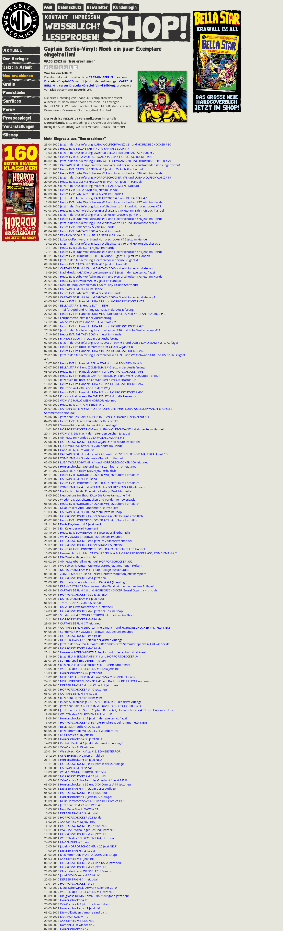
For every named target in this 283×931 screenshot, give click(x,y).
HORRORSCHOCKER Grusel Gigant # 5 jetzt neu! (92, 545)
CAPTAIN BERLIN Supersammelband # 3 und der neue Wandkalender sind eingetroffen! (120, 165)
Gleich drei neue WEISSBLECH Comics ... (87, 871)
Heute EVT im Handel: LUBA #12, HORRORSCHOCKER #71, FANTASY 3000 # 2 (112, 314)
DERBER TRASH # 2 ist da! (77, 850)
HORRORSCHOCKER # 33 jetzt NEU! (84, 776)
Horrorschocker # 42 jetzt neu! (81, 673)
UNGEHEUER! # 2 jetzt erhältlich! (82, 755)
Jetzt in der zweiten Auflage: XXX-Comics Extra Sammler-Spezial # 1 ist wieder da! (115, 644)
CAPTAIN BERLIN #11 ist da (78, 479)
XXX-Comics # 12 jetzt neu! (78, 821)
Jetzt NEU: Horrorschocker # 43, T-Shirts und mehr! (95, 665)
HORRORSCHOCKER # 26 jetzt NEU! (84, 834)
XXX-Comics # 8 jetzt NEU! (77, 921)
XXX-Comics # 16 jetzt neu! (78, 735)
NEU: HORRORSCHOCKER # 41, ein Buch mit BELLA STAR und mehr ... (107, 681)
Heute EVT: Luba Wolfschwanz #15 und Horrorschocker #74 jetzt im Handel (111, 252)
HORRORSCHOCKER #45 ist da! (81, 648)
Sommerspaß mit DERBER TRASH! (83, 660)
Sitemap (10, 135)
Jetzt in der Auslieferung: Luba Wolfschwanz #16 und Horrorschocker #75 (110, 243)
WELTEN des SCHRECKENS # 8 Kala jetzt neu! (90, 669)
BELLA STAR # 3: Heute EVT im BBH (84, 305)
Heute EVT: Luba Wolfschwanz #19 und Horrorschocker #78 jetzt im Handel (111, 173)
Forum (9, 109)
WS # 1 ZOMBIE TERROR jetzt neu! (83, 772)
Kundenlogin (125, 7)
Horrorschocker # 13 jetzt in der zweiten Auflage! (93, 718)
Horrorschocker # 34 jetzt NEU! (81, 760)
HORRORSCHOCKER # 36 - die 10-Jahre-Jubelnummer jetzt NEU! (103, 722)
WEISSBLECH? (72, 25)
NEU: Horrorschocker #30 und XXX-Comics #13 (92, 801)
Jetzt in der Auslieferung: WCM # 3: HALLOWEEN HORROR (99, 186)
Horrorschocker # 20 (74, 900)
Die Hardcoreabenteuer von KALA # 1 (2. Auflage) (93, 582)
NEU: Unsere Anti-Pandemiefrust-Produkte (89, 508)
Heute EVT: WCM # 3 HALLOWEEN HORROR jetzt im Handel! (101, 181)
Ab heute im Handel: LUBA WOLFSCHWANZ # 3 (92, 437)
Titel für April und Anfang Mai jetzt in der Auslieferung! (97, 309)
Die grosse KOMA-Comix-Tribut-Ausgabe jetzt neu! (94, 896)
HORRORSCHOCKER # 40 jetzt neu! (84, 689)
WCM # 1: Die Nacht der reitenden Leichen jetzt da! (95, 433)
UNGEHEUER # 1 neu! (74, 842)
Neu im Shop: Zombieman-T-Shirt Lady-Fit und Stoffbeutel (99, 285)
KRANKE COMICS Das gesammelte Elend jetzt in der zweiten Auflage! (106, 586)
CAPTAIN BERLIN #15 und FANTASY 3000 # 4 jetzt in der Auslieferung (107, 268)
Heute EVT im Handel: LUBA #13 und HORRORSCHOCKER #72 (102, 301)
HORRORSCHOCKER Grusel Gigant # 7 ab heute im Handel (100, 442)
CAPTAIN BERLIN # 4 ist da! (78, 693)
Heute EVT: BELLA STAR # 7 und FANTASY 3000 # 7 (94, 148)
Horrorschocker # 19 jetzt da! (80, 908)
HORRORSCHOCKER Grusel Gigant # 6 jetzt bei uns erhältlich (101, 516)
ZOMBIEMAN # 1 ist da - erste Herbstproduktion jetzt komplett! (103, 574)
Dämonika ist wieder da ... (77, 925)
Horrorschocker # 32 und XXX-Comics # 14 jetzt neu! (95, 784)
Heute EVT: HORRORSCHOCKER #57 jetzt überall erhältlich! (100, 483)
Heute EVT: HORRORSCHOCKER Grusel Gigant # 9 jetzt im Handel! (105, 256)
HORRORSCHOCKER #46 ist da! (81, 636)
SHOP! (145, 27)
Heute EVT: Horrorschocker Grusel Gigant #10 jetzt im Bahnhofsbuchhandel (112, 210)
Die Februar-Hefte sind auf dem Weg (85, 388)
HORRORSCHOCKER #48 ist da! (81, 619)
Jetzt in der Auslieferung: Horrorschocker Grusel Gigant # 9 (100, 260)
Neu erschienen (18, 75)
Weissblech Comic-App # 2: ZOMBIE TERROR (90, 751)
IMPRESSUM (86, 16)
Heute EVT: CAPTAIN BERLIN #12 (82, 404)
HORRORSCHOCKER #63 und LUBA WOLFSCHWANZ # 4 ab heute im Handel (112, 429)
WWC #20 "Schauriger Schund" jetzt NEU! (88, 830)
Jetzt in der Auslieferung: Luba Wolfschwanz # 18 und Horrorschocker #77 (110, 206)
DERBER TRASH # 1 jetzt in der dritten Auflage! (91, 640)
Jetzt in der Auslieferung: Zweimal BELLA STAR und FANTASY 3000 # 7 (107, 153)
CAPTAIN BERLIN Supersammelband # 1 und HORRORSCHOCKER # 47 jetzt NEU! (115, 627)
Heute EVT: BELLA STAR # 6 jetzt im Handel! (89, 190)
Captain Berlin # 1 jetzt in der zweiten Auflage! (91, 743)
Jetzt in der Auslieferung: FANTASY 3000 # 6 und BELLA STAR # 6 (103, 198)
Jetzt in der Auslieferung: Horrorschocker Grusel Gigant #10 (100, 214)
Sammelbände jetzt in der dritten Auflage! (88, 425)
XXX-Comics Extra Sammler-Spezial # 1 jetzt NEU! (93, 780)
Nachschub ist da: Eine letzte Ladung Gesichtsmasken (96, 491)
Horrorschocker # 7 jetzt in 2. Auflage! (86, 797)
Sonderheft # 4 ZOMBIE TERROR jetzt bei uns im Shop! (97, 632)
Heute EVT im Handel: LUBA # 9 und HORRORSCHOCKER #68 (101, 371)
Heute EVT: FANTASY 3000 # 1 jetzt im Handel (91, 334)
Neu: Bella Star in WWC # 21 (79, 809)
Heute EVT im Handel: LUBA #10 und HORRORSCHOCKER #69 (102, 351)
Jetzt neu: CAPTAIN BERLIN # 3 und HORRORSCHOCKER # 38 (101, 706)
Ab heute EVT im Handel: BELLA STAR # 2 (88, 322)
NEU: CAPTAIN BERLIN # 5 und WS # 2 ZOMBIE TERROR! (98, 677)
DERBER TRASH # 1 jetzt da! (78, 879)
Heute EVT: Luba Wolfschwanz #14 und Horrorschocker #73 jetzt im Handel (111, 276)
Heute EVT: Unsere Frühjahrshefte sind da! (89, 421)
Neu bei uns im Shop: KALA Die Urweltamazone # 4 (95, 495)
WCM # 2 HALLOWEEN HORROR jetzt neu (88, 400)
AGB (48, 7)
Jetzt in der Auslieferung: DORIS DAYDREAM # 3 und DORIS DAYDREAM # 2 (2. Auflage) (119, 342)
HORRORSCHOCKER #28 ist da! (81, 817)
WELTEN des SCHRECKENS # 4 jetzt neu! (87, 838)
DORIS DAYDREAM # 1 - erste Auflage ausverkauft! (94, 570)
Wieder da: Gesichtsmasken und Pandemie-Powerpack (97, 499)
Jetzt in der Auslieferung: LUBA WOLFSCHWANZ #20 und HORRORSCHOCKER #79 (115, 161)
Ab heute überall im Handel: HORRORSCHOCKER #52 (96, 561)
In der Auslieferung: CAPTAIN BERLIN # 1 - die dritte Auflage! (101, 702)
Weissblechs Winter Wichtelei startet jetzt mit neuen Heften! (101, 565)
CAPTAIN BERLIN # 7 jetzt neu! (80, 623)
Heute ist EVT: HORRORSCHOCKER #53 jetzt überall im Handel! (102, 549)
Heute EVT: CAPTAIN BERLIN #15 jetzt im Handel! (93, 264)
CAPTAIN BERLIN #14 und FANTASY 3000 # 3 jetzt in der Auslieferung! (107, 297)
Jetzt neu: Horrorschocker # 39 (81, 698)
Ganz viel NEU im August (77, 450)
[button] (46, 68)
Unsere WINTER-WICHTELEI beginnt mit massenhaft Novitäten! (103, 652)
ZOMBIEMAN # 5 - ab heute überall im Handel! (91, 458)
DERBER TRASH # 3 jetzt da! (78, 813)
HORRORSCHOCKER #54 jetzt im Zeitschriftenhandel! (96, 541)
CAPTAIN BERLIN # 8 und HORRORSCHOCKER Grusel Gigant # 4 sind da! (109, 590)
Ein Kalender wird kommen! (79, 528)
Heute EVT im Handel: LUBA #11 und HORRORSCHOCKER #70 (102, 326)
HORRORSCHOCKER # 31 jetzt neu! (84, 793)
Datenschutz (70, 7)
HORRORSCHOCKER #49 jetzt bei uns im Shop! (91, 611)
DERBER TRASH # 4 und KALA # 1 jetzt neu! (89, 685)
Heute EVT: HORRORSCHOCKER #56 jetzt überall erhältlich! (100, 504)
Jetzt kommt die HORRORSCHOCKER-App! (88, 854)
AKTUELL (12, 50)
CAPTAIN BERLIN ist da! (76, 768)
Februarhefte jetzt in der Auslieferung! (86, 318)
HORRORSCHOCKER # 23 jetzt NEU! (84, 867)
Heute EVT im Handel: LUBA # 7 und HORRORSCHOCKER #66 (101, 392)
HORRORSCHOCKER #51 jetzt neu (83, 578)
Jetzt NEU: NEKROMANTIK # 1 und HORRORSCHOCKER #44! (100, 656)
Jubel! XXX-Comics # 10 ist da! (80, 875)
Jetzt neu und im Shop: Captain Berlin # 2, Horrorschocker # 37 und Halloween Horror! (119, 710)
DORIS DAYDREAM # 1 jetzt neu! (82, 598)
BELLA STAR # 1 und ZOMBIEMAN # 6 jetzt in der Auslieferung (102, 367)
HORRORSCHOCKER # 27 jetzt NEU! (84, 826)
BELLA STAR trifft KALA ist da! (80, 726)
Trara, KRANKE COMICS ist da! (80, 603)
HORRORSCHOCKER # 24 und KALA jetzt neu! (90, 863)
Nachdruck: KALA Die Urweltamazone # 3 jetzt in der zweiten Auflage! (107, 272)
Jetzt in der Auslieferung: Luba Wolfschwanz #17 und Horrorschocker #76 (110, 223)
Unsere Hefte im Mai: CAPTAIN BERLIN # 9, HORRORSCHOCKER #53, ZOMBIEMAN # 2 (118, 553)
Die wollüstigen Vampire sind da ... (83, 912)
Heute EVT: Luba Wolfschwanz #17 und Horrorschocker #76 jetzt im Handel (111, 219)
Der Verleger (16, 59)
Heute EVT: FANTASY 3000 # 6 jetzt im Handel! (91, 194)
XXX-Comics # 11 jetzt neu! (78, 859)
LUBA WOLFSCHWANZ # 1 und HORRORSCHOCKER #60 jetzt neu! (104, 462)
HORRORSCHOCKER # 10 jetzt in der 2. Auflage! (92, 764)
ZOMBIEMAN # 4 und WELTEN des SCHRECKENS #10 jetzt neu (102, 487)
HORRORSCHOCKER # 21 (77, 883)
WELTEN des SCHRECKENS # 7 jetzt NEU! (87, 714)
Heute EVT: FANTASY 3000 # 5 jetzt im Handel (91, 231)
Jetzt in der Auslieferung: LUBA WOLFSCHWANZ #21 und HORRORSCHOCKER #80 (115, 144)
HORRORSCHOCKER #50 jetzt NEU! (84, 594)
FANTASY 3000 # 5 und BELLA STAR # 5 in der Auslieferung (100, 235)
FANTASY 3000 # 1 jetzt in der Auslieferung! (89, 338)
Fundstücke (14, 92)
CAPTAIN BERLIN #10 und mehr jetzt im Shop (91, 512)
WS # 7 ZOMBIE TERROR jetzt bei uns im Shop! (91, 537)
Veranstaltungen (19, 126)
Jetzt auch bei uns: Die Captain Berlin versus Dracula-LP (98, 380)
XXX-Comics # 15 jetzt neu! (78, 747)
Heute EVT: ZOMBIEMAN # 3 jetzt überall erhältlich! (95, 532)
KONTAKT (56, 16)
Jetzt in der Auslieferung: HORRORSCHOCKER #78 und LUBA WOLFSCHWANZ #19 (115, 177)
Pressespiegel (17, 118)
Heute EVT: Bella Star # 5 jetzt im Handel (87, 227)
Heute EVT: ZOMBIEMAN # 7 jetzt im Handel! (90, 281)
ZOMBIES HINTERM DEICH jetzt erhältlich (88, 470)
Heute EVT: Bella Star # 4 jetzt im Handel (87, 248)
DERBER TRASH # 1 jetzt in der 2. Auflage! (88, 788)
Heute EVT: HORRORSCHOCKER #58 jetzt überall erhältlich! (100, 475)
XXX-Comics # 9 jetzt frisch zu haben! (85, 904)
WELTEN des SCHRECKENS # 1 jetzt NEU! (87, 892)
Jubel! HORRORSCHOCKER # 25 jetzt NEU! (88, 846)
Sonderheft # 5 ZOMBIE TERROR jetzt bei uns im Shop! (97, 615)
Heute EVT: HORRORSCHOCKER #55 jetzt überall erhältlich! (100, 520)
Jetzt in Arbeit (17, 67)
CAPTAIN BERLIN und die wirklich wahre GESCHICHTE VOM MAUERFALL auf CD (113, 454)
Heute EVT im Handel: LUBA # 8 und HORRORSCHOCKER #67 (101, 384)
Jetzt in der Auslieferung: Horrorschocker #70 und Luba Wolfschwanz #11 (110, 330)
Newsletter (97, 7)
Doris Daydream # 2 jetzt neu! (80, 524)
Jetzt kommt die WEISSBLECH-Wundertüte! (89, 731)
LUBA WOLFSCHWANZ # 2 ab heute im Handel (91, 446)
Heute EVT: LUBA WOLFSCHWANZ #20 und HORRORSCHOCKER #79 (106, 157)
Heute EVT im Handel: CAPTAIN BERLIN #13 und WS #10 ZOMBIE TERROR (110, 376)
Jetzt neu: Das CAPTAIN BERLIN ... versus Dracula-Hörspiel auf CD (104, 417)
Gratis (9, 84)
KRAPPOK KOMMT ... (74, 916)
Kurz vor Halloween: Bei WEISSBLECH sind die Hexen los (98, 396)
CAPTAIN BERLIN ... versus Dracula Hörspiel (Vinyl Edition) (88, 83)
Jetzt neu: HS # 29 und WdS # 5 (81, 805)
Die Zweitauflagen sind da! (78, 557)
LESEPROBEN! (73, 36)
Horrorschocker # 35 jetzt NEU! (81, 739)
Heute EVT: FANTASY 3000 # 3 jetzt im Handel (91, 293)
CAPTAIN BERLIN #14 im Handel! (82, 289)
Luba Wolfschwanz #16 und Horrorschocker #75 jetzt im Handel (104, 239)
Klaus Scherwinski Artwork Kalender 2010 (88, 888)
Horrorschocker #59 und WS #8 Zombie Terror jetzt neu (98, 466)
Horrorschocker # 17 (74, 929)
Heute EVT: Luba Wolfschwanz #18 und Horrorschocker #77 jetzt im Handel (111, 202)
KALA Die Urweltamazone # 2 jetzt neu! (86, 607)
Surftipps (12, 101)
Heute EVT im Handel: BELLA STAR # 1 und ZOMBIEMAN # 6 (101, 363)
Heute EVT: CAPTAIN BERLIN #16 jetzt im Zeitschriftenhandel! (101, 169)
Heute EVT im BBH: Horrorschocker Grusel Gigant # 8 (96, 347)
